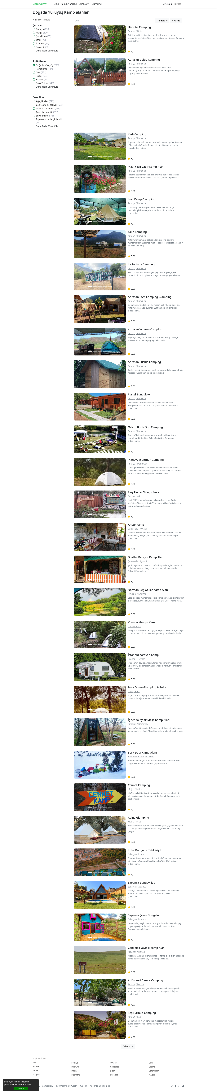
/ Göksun (149, 756)
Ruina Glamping (138, 817)
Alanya (36, 1066)
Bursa (131, 496)
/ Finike (139, 31)
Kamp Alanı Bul (69, 3)
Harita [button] (176, 20)
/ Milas (138, 821)
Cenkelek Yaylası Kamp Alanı (146, 948)
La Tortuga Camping (141, 264)
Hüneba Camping (139, 27)
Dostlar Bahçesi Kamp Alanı (146, 557)
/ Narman (142, 593)
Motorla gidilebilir (48, 108)
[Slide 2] (95, 49)
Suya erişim (45, 115)
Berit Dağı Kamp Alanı (142, 752)
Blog (56, 3)
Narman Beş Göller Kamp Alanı (148, 590)
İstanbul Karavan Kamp (143, 655)
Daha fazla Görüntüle (47, 50)
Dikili (151, 1062)
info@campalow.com (66, 1085)
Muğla (42, 32)
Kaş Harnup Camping (142, 1013)
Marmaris (75, 1074)
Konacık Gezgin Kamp (142, 622)
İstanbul (42, 43)
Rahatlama (44, 68)
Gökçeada (114, 1066)
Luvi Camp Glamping (141, 199)
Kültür (42, 75)
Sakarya (132, 854)
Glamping (96, 3)
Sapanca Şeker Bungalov (144, 915)
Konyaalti (37, 1074)
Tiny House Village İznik (143, 492)
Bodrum (75, 1066)
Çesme (152, 1066)
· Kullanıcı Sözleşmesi (99, 1085)
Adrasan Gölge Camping (144, 59)
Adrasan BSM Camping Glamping (150, 297)
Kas (34, 1062)
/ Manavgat (141, 463)
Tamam (21, 1088)
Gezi (41, 72)
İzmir (41, 39)
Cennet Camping (139, 785)
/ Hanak (141, 951)
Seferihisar (154, 1070)
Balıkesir (42, 47)
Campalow (39, 3)
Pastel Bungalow (139, 394)
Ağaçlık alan (45, 101)
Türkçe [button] (178, 3)
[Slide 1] (90, 49)
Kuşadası (114, 1074)
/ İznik (137, 496)
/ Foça (137, 691)
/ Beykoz (141, 658)
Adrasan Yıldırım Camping (145, 329)
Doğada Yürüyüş (47, 65)
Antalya (42, 29)
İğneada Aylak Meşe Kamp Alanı (149, 720)
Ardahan (132, 951)
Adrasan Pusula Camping (144, 362)
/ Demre (140, 984)
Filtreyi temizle (41, 19)
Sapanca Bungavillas (141, 882)
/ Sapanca (141, 854)
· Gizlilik (83, 1085)
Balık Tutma (45, 83)
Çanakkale (43, 36)
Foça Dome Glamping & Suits (147, 687)
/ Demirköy (142, 723)
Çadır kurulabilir (47, 112)
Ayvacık (113, 1062)
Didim (113, 1070)
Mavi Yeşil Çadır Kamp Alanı (146, 167)
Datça (74, 1070)
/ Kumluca (141, 63)
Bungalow (84, 3)
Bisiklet (42, 79)
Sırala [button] (161, 20)
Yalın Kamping (137, 232)
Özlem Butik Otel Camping (145, 427)
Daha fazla (127, 1046)
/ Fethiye (139, 789)
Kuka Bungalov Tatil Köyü (144, 850)
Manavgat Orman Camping (146, 459)
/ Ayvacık (143, 528)
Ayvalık (152, 1074)
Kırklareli (132, 723)
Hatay (131, 626)
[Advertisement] (128, 109)
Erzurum (132, 593)
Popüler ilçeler (39, 1058)
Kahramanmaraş (136, 756)
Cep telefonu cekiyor (49, 104)
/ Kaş (138, 1016)
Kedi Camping (137, 134)
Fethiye (74, 1062)
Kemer (36, 1070)
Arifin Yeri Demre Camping (145, 980)
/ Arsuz (137, 626)
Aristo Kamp (136, 524)
